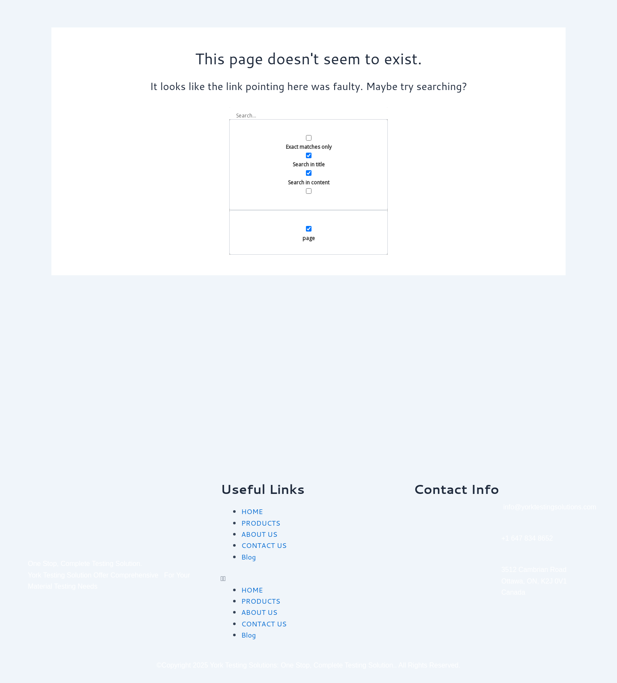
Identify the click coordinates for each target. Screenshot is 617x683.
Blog (248, 557)
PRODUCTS (260, 523)
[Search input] (308, 115)
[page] (308, 229)
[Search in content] (308, 173)
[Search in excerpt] (308, 191)
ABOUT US (259, 534)
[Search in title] (308, 155)
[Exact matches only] (308, 138)
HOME (252, 511)
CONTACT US (264, 545)
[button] (308, 578)
